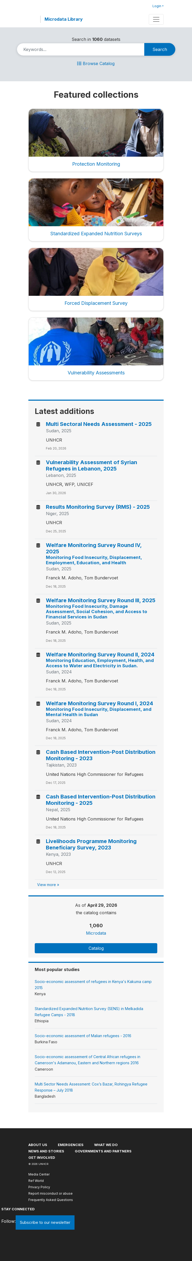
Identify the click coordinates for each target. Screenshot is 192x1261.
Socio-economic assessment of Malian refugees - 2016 (83, 1035)
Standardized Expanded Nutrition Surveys (96, 233)
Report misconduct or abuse (50, 1193)
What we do (106, 1145)
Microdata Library (64, 19)
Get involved (41, 1157)
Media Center (39, 1174)
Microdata (96, 933)
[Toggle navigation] (156, 19)
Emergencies (71, 1145)
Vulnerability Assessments (96, 372)
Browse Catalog (96, 63)
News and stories (46, 1151)
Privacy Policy (39, 1187)
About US (37, 1145)
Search (159, 49)
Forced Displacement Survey (96, 303)
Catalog (96, 948)
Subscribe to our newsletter (45, 1222)
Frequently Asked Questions (50, 1200)
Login (156, 6)
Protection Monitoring (96, 164)
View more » (48, 884)
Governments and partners (103, 1151)
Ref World (36, 1181)
